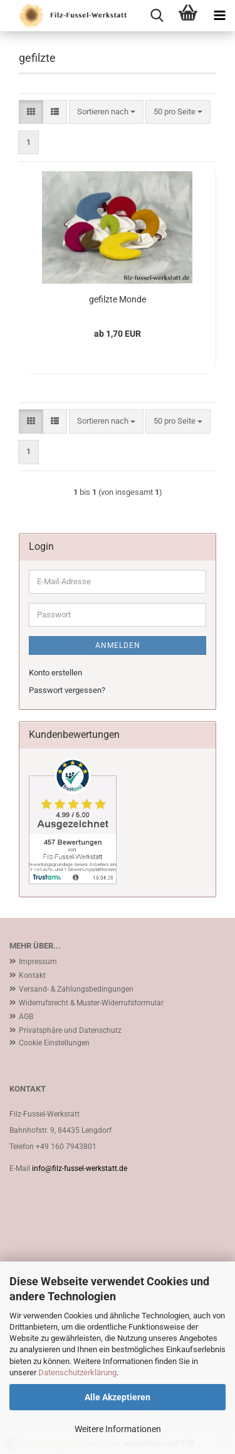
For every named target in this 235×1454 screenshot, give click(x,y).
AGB (26, 1016)
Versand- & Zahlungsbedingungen (76, 989)
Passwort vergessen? (67, 690)
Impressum (38, 961)
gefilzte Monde (117, 299)
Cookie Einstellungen (54, 1042)
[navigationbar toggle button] (219, 15)
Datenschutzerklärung (77, 1372)
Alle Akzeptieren (117, 1397)
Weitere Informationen (118, 1429)
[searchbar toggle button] (156, 15)
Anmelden (117, 645)
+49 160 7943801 (66, 1146)
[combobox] (106, 112)
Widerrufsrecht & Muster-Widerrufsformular (91, 1002)
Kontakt (32, 975)
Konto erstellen (55, 672)
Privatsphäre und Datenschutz (70, 1030)
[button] (31, 112)
